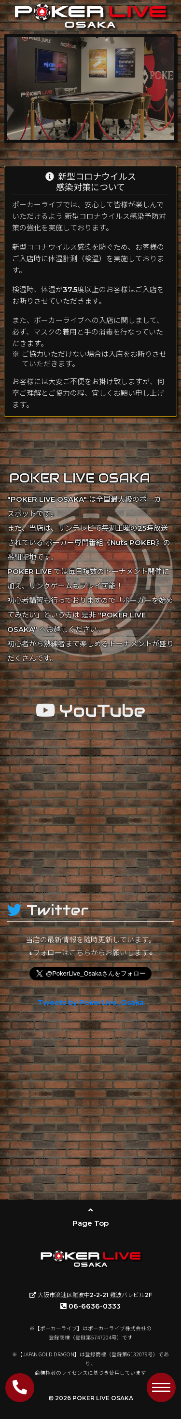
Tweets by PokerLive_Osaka (91, 1002)
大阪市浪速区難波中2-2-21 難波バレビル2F (90, 1295)
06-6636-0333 (90, 1306)
